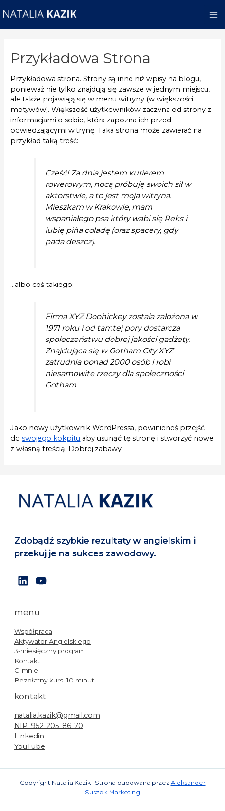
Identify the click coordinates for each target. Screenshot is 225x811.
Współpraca (33, 631)
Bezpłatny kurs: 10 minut (54, 680)
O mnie (26, 670)
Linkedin (29, 736)
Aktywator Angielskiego (52, 641)
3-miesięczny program (49, 650)
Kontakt (27, 660)
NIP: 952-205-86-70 (48, 725)
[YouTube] (41, 581)
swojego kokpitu (51, 438)
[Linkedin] (23, 581)
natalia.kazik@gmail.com (57, 715)
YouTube (29, 746)
